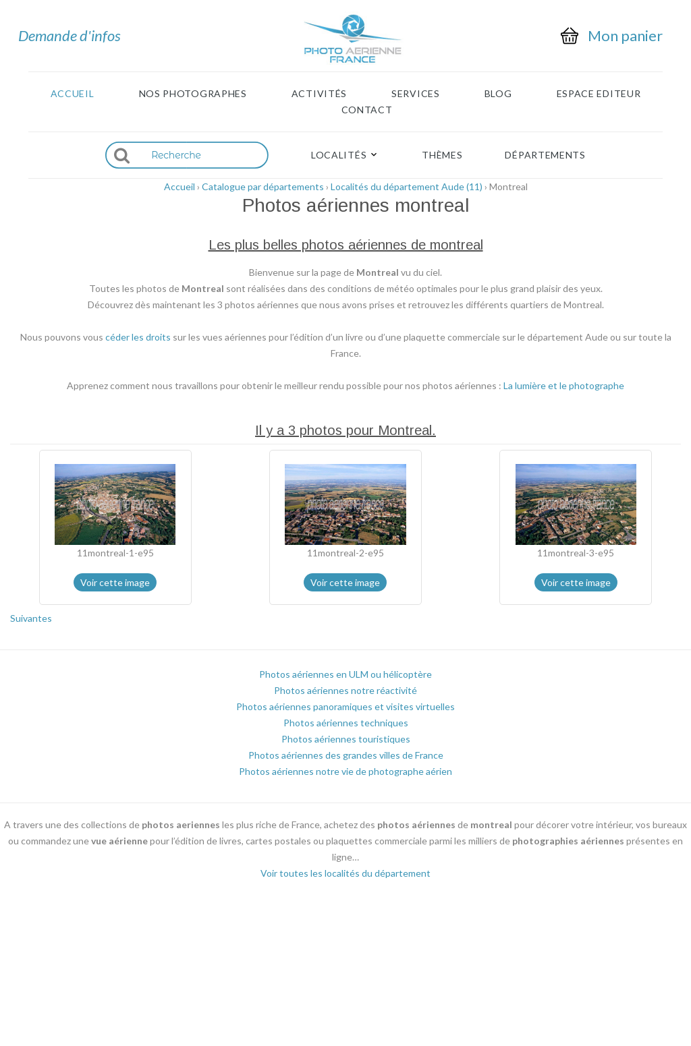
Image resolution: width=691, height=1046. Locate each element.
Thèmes (442, 155)
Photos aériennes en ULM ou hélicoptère (345, 674)
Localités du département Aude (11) (406, 186)
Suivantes (31, 618)
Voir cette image (115, 582)
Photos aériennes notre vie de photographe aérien (345, 771)
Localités (338, 155)
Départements (545, 155)
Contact (367, 110)
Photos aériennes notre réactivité (345, 690)
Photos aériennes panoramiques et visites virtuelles (345, 706)
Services (415, 93)
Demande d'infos (69, 35)
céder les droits (138, 337)
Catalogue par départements (263, 186)
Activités (319, 93)
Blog (498, 93)
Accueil (72, 93)
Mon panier (625, 36)
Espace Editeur (599, 93)
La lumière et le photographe (563, 385)
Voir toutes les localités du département (345, 873)
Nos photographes (193, 93)
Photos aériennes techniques (345, 722)
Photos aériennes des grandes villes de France (345, 755)
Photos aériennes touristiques (345, 739)
